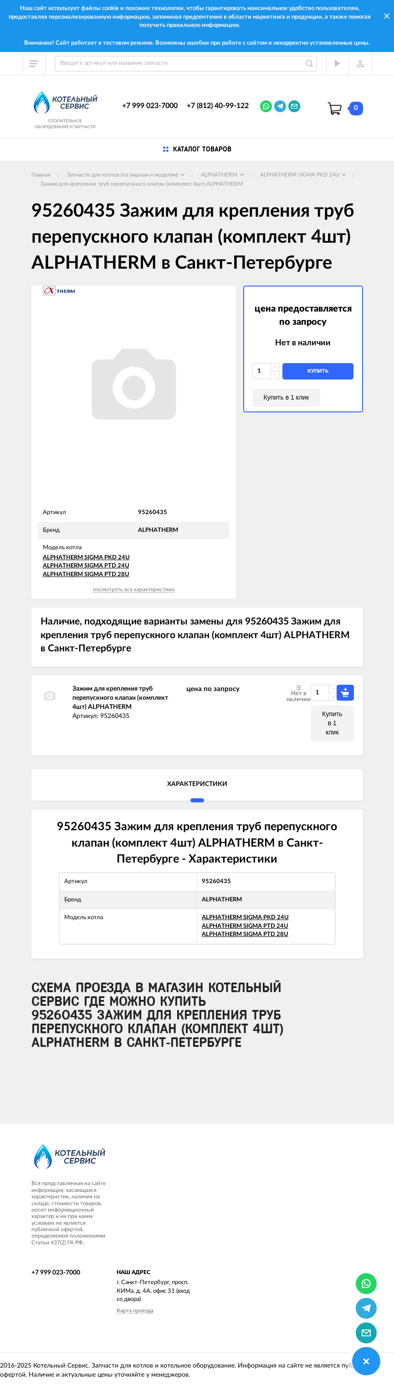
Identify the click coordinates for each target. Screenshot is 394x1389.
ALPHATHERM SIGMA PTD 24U (86, 566)
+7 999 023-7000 (150, 105)
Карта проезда (135, 1310)
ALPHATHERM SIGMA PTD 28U (86, 574)
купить (317, 371)
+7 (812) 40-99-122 (218, 105)
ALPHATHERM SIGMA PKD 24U (86, 558)
